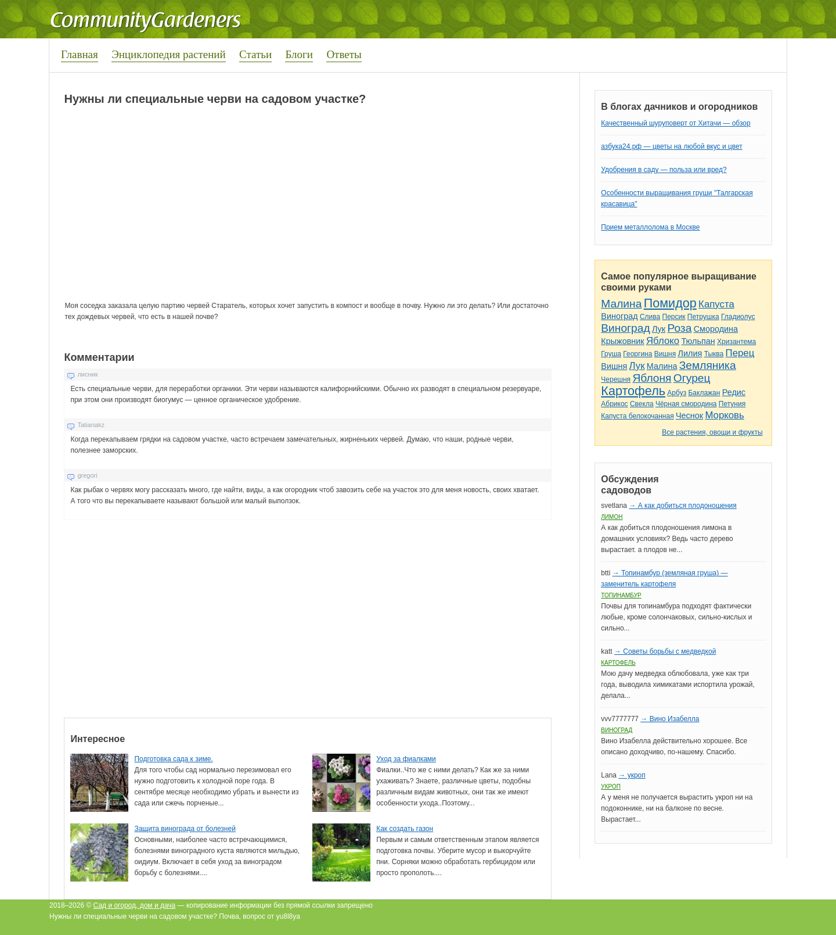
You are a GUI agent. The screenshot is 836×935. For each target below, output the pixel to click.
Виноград (619, 316)
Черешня (615, 379)
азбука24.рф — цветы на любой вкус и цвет (672, 146)
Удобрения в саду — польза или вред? (663, 170)
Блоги (299, 54)
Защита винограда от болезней (184, 829)
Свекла (642, 404)
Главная (79, 54)
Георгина (637, 354)
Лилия (690, 353)
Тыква (714, 354)
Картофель (633, 391)
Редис (733, 392)
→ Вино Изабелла (669, 719)
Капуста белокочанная (637, 416)
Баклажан (704, 393)
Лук (658, 329)
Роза (679, 328)
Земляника (707, 365)
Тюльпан (698, 341)
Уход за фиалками (406, 759)
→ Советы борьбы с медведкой (665, 651)
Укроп (611, 786)
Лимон (611, 517)
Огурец (692, 378)
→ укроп (631, 775)
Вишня (665, 354)
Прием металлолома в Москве (650, 227)
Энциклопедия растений (168, 54)
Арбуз (676, 393)
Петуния (732, 404)
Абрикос (614, 404)
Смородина (716, 329)
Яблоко (662, 340)
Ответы (343, 54)
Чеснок (689, 415)
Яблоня (651, 378)
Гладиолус (738, 317)
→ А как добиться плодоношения (682, 505)
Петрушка (703, 317)
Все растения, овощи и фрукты (712, 432)
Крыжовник (622, 341)
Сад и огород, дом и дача (134, 905)
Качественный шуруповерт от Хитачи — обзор (675, 123)
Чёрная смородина (686, 404)
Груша (611, 354)
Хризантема (736, 342)
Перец (740, 353)
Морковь (724, 415)
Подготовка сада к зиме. (173, 759)
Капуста (716, 304)
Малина (621, 304)
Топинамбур (621, 595)
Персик (674, 317)
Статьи (255, 54)
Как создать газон (404, 829)
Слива (650, 317)
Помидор (670, 303)
